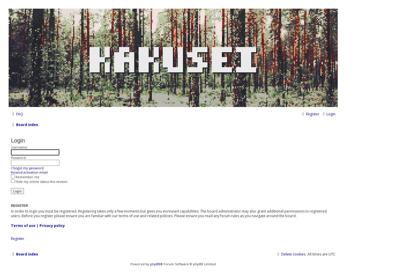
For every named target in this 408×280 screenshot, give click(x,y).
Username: (19, 147)
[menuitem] (17, 114)
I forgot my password (27, 168)
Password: (19, 157)
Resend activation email (29, 172)
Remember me (25, 177)
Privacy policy (52, 225)
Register (17, 238)
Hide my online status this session (39, 181)
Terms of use (23, 225)
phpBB (155, 264)
